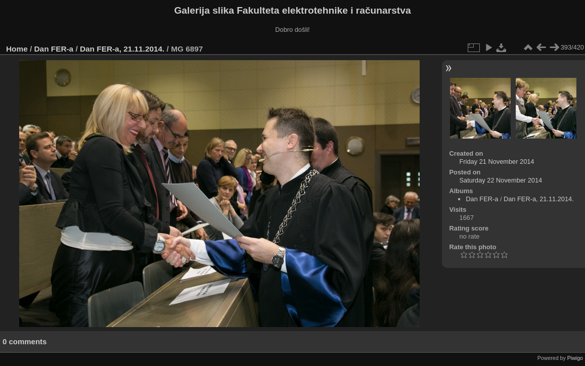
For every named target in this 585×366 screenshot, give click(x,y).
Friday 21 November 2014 (497, 161)
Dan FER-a (54, 48)
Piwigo (575, 358)
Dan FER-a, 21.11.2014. (122, 48)
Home (17, 48)
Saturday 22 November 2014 (501, 180)
